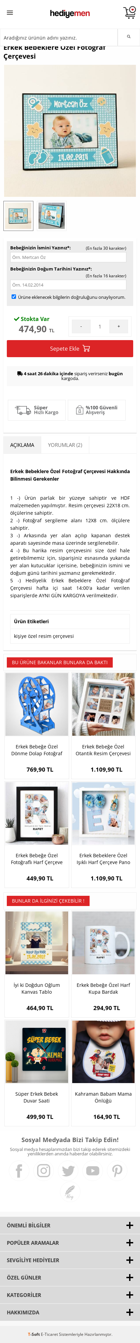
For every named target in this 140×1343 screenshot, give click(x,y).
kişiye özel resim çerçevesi (44, 636)
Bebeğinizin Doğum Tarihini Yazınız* (50, 269)
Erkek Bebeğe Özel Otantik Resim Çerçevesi (103, 750)
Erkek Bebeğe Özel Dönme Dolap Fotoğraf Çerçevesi (36, 750)
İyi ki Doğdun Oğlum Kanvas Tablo (37, 988)
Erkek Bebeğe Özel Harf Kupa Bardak (103, 988)
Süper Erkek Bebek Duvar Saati (36, 1097)
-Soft (34, 1334)
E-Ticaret (49, 1334)
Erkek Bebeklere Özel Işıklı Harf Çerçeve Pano (103, 858)
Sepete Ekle (70, 348)
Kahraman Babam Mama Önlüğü (103, 1097)
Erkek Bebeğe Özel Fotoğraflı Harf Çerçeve (37, 858)
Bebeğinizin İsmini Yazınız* (39, 248)
